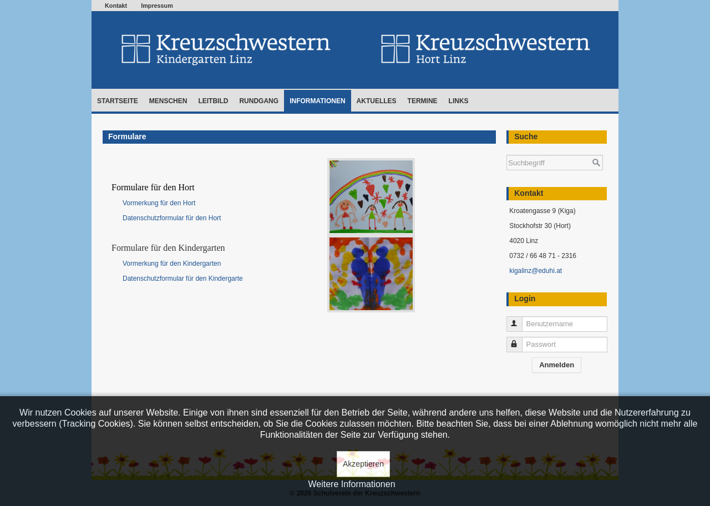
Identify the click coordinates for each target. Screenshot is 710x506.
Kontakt (116, 5)
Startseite (117, 101)
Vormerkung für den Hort (160, 203)
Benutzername (519, 319)
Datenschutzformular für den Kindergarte (183, 278)
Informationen (317, 101)
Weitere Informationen (351, 484)
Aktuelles (377, 101)
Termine (423, 101)
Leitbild (213, 101)
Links (459, 101)
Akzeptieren (363, 463)
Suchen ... (506, 149)
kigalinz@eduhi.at (535, 271)
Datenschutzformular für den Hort (172, 218)
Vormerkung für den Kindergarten (172, 263)
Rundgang (258, 101)
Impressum (157, 5)
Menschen (168, 101)
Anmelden (556, 365)
